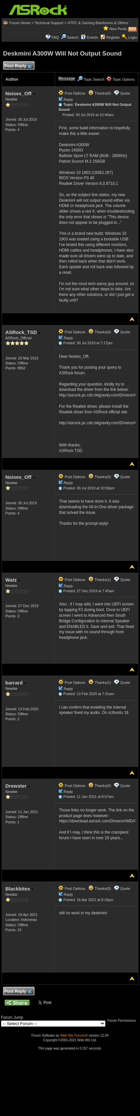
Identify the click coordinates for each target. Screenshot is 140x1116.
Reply (68, 100)
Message (66, 78)
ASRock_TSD (23, 332)
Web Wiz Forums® (74, 1035)
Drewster (17, 786)
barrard (15, 682)
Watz (12, 580)
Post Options (71, 93)
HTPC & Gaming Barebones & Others (98, 23)
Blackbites (19, 888)
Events (89, 37)
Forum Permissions (123, 1020)
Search (73, 37)
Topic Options (120, 79)
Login (132, 37)
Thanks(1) (99, 580)
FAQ (55, 37)
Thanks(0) (99, 93)
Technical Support (49, 23)
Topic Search (90, 79)
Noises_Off (20, 93)
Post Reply (18, 66)
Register (113, 37)
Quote (125, 93)
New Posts (118, 29)
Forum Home (19, 23)
